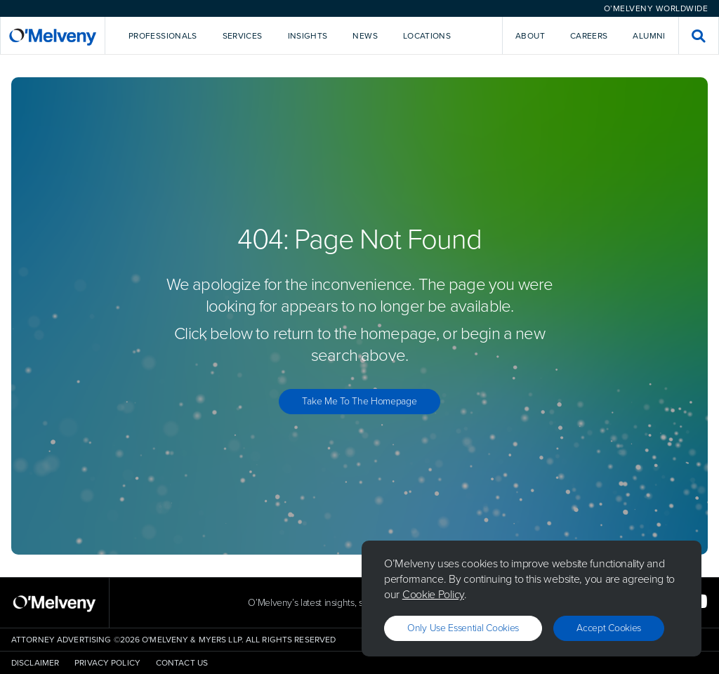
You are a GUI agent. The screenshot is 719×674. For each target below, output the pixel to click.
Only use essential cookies (463, 628)
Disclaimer (35, 662)
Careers (589, 35)
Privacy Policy (107, 662)
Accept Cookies (608, 628)
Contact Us (182, 662)
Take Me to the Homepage (359, 401)
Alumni (649, 35)
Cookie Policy (433, 594)
